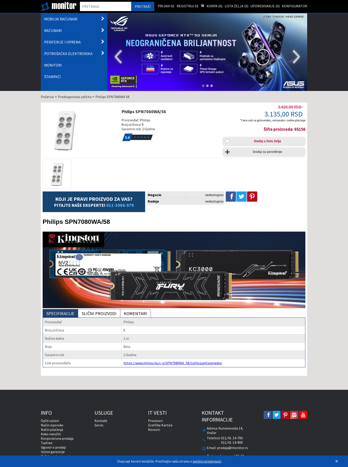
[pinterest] (285, 415)
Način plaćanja (52, 429)
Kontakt (101, 420)
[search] (105, 6)
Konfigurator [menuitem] (294, 6)
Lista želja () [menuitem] (236, 6)
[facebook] (268, 415)
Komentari (135, 313)
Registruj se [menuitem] (188, 6)
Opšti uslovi (50, 420)
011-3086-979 (120, 205)
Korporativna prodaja (57, 438)
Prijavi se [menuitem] (166, 6)
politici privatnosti (207, 461)
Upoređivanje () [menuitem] (265, 6)
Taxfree (46, 443)
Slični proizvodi (99, 313)
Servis (99, 425)
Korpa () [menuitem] (211, 6)
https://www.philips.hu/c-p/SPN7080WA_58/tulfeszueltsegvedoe (172, 363)
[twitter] (277, 415)
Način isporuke (52, 425)
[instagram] (294, 415)
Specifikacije (60, 313)
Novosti (154, 429)
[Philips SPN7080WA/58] (79, 131)
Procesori (155, 420)
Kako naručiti (51, 434)
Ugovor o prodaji (53, 447)
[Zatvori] (336, 461)
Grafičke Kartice (160, 425)
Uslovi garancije (53, 451)
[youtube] (303, 415)
